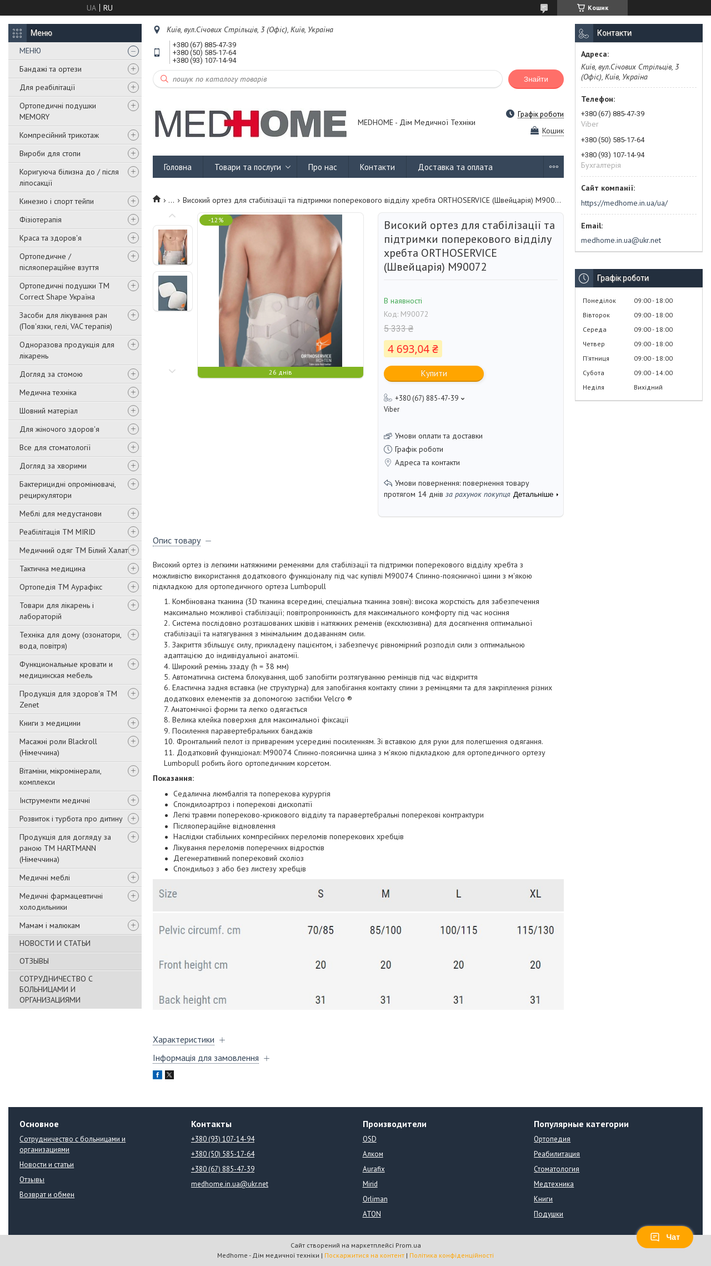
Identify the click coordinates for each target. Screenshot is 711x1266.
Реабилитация (557, 1154)
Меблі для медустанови (60, 514)
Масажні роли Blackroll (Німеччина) (58, 746)
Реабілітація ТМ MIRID (57, 532)
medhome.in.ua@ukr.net (621, 240)
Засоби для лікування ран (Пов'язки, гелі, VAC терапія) (65, 320)
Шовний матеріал (48, 411)
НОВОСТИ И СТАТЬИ (55, 943)
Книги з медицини (50, 723)
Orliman (375, 1199)
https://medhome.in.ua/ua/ (624, 203)
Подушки (548, 1214)
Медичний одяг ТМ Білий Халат (73, 550)
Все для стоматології (55, 447)
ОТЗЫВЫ (34, 961)
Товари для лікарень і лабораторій (56, 610)
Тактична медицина (52, 569)
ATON (372, 1214)
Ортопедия (552, 1139)
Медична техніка (48, 392)
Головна (178, 167)
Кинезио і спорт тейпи (56, 201)
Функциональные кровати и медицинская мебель (66, 669)
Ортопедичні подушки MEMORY (57, 111)
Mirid (370, 1184)
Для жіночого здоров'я (59, 429)
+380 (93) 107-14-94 (222, 1139)
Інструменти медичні (54, 800)
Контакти (377, 167)
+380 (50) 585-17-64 (222, 1154)
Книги (543, 1199)
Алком (373, 1154)
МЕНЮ (30, 51)
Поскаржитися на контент (364, 1255)
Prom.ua (408, 1245)
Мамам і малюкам (49, 925)
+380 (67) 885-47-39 (222, 1169)
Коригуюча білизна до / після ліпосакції (69, 177)
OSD (370, 1139)
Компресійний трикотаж (59, 135)
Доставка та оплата (455, 167)
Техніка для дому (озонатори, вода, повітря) (70, 640)
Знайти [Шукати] (536, 79)
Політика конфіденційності (451, 1255)
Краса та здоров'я (50, 238)
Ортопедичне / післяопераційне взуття (59, 261)
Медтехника (554, 1184)
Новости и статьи (46, 1164)
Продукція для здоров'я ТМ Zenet (68, 699)
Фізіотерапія (40, 220)
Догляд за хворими (53, 466)
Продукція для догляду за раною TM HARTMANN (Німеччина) (65, 848)
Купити (434, 373)
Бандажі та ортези (50, 69)
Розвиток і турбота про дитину (71, 819)
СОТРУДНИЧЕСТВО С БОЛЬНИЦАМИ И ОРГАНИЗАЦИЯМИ (56, 989)
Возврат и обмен (46, 1194)
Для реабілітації (47, 87)
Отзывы (31, 1179)
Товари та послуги (247, 167)
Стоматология (556, 1169)
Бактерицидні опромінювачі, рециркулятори (67, 489)
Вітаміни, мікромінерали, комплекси (60, 776)
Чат (665, 1237)
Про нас (322, 167)
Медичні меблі (44, 878)
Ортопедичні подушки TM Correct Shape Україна (64, 291)
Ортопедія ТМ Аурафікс (60, 587)
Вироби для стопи (50, 153)
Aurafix (374, 1169)
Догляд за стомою (51, 374)
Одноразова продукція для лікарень (66, 350)
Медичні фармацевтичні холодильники (61, 901)
